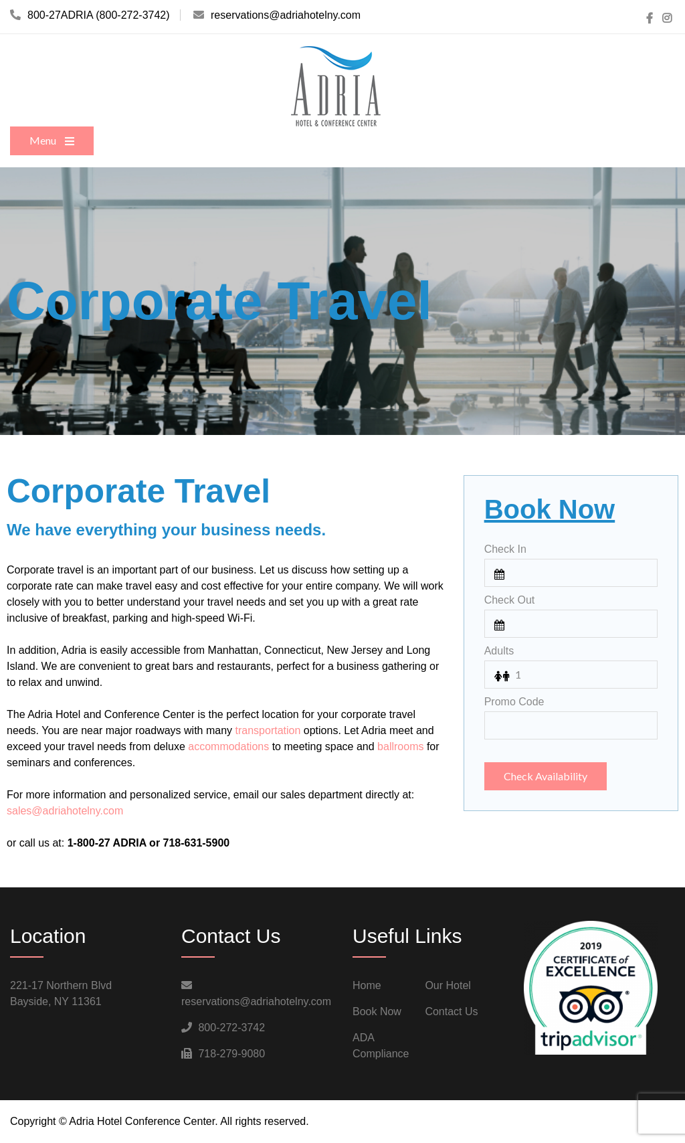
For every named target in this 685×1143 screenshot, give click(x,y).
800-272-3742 (231, 1027)
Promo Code (514, 701)
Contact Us (451, 1011)
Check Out (509, 600)
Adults (499, 650)
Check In (505, 549)
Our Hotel (447, 985)
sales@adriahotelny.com (65, 810)
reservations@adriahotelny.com (256, 1001)
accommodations (228, 746)
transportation (268, 730)
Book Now (377, 1011)
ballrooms (400, 746)
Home (367, 985)
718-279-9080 (231, 1053)
